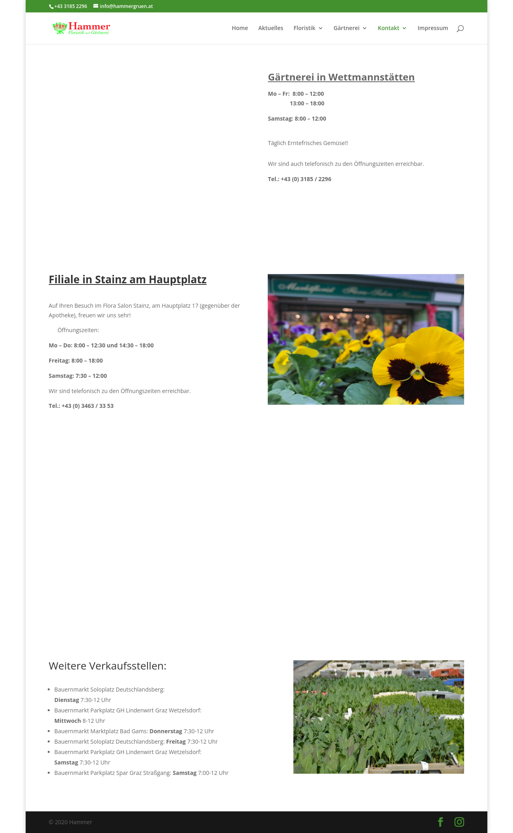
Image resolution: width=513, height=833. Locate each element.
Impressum (433, 28)
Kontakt (389, 28)
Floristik (304, 28)
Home (240, 28)
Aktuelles (270, 28)
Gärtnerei (346, 28)
